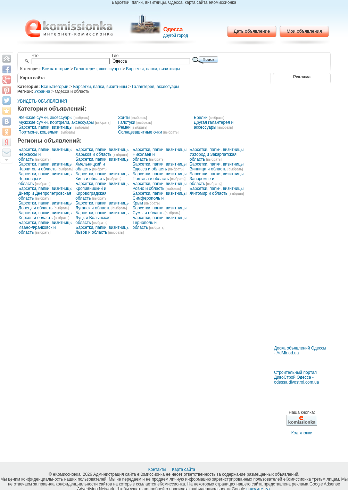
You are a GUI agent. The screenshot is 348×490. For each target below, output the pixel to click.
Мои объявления (304, 31)
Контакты (157, 469)
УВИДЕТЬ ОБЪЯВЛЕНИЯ (42, 101)
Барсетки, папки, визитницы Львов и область (102, 230)
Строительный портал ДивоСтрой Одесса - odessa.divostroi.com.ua (296, 377)
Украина (42, 91)
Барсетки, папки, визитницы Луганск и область (102, 205)
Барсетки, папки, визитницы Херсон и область (45, 215)
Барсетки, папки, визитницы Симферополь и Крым (160, 198)
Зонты (124, 117)
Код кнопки (302, 433)
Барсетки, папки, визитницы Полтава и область (160, 176)
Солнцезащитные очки (140, 132)
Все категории (55, 68)
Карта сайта (184, 469)
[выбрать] (81, 118)
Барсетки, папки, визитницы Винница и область (217, 166)
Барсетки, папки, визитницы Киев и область (102, 176)
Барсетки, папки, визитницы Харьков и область (102, 152)
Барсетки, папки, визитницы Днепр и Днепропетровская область (45, 193)
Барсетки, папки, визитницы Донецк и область (45, 205)
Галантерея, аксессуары (97, 68)
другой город (175, 35)
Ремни (124, 127)
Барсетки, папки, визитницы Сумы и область (160, 210)
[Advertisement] (302, 325)
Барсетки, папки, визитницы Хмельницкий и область (102, 164)
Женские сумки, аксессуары (45, 117)
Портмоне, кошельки (38, 132)
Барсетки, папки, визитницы (153, 68)
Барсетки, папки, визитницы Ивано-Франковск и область (45, 227)
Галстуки (126, 122)
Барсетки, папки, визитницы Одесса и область (160, 166)
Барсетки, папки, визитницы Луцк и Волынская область (102, 217)
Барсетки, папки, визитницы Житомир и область (217, 191)
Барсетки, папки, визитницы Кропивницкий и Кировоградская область (102, 191)
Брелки (201, 117)
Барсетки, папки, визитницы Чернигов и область (45, 166)
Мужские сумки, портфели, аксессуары (56, 122)
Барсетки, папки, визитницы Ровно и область (160, 186)
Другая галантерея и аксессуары (213, 125)
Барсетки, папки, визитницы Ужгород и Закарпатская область (217, 154)
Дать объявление (252, 31)
